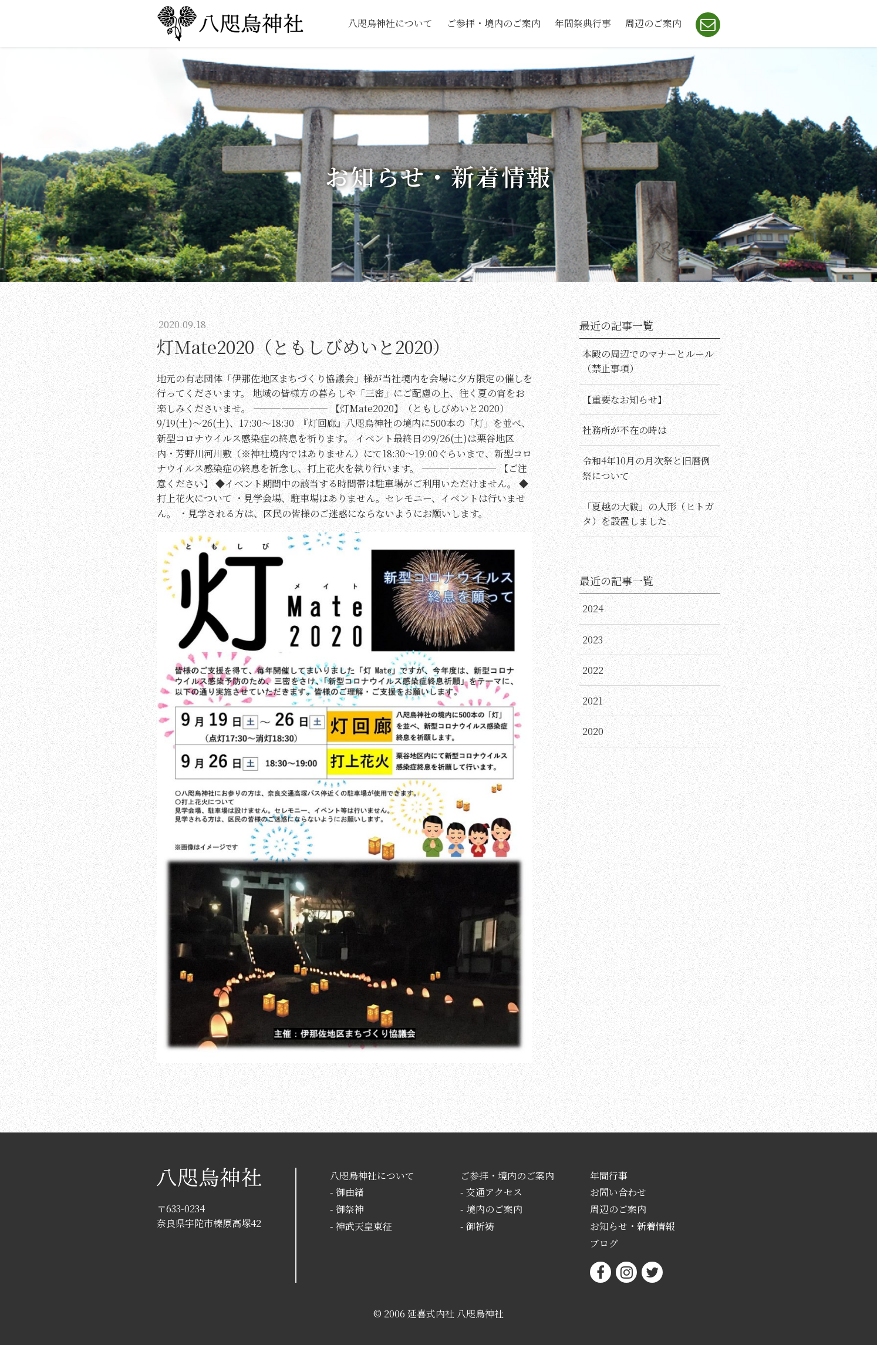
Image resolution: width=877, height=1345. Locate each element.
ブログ (604, 1243)
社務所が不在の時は (624, 430)
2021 (592, 700)
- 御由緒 (347, 1192)
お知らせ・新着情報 (632, 1226)
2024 (592, 608)
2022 (592, 670)
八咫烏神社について (390, 23)
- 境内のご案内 (491, 1209)
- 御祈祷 (477, 1226)
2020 (592, 731)
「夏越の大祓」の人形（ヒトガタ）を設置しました (648, 514)
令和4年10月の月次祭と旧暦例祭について (646, 468)
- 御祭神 (347, 1209)
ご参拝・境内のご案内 (494, 23)
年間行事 (609, 1175)
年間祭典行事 (583, 23)
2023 (592, 639)
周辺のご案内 (653, 23)
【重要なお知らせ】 (624, 399)
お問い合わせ (618, 1192)
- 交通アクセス (491, 1192)
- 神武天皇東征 (361, 1226)
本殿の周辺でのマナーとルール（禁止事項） (648, 361)
